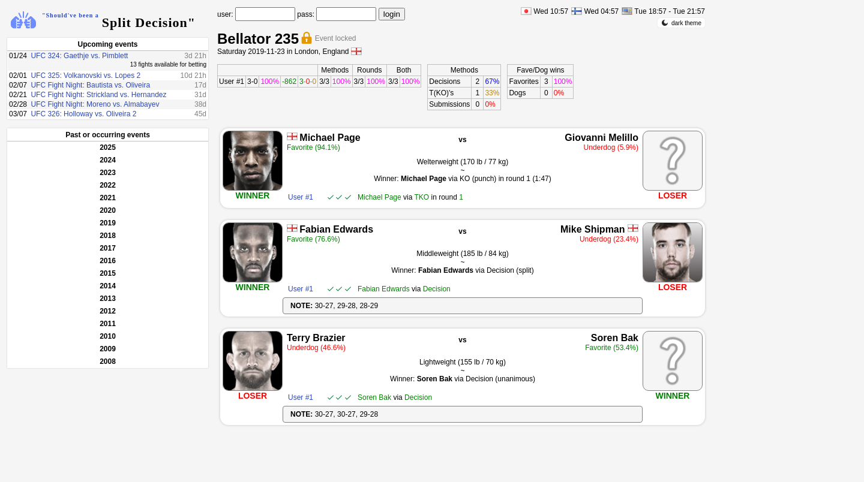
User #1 (231, 81)
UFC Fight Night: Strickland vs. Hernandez (98, 95)
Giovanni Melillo (601, 137)
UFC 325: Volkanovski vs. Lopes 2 (85, 75)
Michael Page (329, 137)
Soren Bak (614, 338)
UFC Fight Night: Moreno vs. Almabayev (95, 104)
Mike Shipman (592, 229)
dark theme (681, 22)
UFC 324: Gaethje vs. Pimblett (79, 56)
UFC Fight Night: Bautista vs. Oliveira (90, 85)
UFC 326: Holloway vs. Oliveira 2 (83, 114)
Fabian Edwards (336, 229)
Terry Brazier (316, 338)
